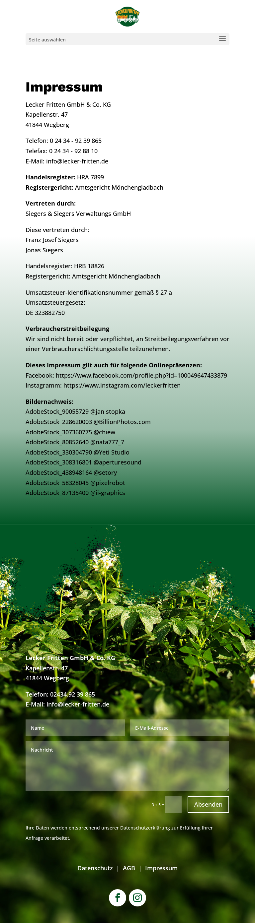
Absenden (208, 804)
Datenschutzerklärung (145, 828)
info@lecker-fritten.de (77, 704)
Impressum (161, 868)
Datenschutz (95, 868)
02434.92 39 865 (72, 694)
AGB (129, 868)
